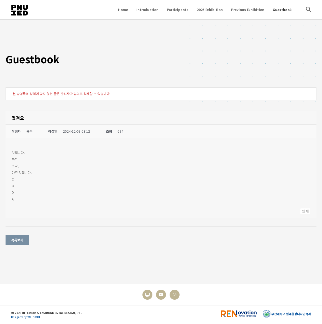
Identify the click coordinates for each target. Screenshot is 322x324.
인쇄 (305, 211)
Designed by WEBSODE (26, 317)
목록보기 (17, 239)
